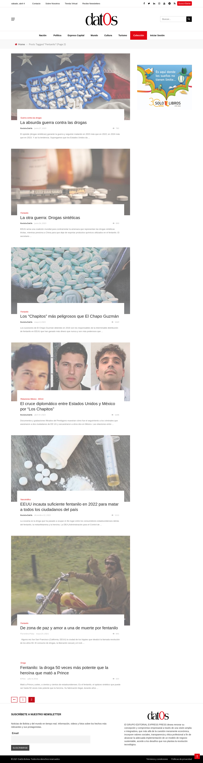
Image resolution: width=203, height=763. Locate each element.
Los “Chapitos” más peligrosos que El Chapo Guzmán (69, 316)
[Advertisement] (164, 139)
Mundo (94, 35)
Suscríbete (184, 3)
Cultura (108, 35)
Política (57, 35)
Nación (42, 35)
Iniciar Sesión (157, 35)
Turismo (122, 35)
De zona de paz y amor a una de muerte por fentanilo (69, 628)
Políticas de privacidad (181, 759)
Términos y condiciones (157, 759)
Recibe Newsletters (91, 3)
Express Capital (76, 35)
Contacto (36, 3)
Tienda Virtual (71, 3)
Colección (138, 35)
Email (15, 733)
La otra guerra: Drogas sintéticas (50, 217)
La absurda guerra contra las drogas (53, 122)
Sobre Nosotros (53, 3)
